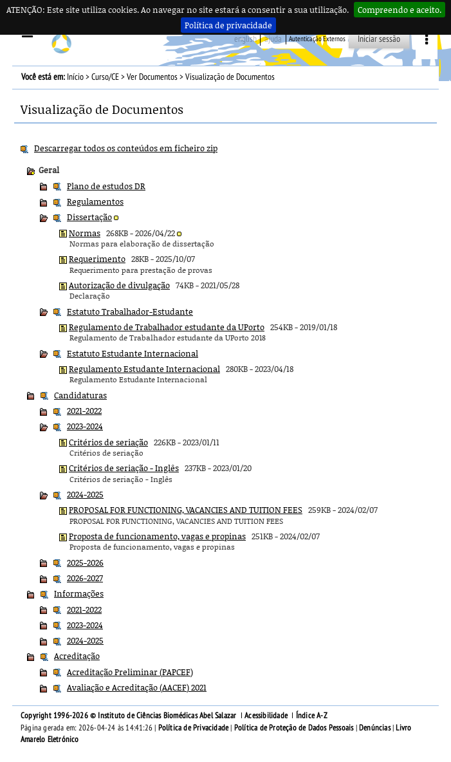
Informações (79, 593)
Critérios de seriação (108, 442)
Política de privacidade (228, 25)
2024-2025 (85, 494)
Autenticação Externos (317, 39)
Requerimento (97, 259)
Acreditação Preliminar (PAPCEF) (130, 672)
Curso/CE (105, 76)
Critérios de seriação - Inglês (124, 468)
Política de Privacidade (193, 728)
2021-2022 (84, 410)
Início (75, 76)
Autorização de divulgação (119, 285)
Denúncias (375, 728)
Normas (84, 233)
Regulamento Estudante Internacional (144, 369)
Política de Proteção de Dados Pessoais (294, 728)
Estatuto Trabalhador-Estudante (130, 311)
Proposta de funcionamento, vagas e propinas (157, 536)
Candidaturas (80, 395)
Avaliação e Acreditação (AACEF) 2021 (137, 687)
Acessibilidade (266, 716)
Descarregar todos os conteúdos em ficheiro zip (125, 148)
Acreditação (77, 656)
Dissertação (89, 217)
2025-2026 (85, 562)
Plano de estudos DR (106, 186)
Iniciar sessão (379, 38)
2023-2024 (85, 426)
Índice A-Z (311, 716)
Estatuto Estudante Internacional (132, 353)
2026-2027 (85, 578)
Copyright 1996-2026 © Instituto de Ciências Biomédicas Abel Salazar (130, 716)
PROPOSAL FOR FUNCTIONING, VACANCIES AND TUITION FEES (185, 510)
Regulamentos (95, 201)
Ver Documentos (152, 76)
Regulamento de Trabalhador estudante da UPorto (166, 327)
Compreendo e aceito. (399, 9)
